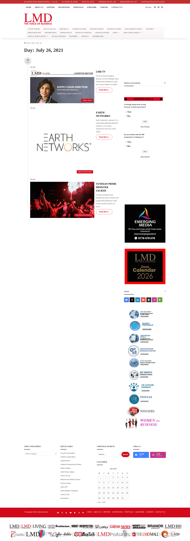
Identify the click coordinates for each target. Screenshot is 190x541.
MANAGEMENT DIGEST (133, 29)
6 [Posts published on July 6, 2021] (103, 482)
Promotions (64, 498)
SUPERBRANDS (97, 36)
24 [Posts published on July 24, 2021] (122, 493)
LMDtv (116, 32)
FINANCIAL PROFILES (83, 32)
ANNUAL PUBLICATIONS (38, 36)
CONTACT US (116, 7)
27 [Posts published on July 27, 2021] (104, 498)
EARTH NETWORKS (89, 101)
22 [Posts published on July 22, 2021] (113, 493)
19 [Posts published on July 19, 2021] (99, 493)
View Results (145, 127)
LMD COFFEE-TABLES (132, 32)
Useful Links (64, 494)
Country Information (67, 453)
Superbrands (65, 461)
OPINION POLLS (66, 32)
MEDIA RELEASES (34, 32)
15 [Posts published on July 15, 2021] (113, 488)
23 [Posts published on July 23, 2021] (118, 493)
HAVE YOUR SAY (50, 29)
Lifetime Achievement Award (70, 464)
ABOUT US (39, 7)
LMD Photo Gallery (67, 472)
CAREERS (104, 7)
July (37, 43)
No (129, 116)
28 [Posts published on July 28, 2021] (108, 498)
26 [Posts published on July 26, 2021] (99, 498)
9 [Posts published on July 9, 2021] (117, 482)
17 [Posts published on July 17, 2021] (122, 488)
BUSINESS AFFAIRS (114, 29)
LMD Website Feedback (69, 491)
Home (27, 43)
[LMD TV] (52, 81)
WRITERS (51, 7)
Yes (129, 112)
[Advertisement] (145, 59)
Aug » (104, 502)
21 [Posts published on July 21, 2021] (108, 493)
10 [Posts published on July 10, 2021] (122, 482)
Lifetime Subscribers (67, 457)
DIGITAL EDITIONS (59, 36)
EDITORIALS (64, 29)
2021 (33, 43)
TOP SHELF (150, 29)
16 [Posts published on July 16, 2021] (118, 488)
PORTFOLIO (78, 7)
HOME (28, 7)
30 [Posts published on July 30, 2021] (118, 498)
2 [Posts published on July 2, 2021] (117, 477)
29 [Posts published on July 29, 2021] (113, 498)
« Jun (99, 502)
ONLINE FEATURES (102, 32)
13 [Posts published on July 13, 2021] (104, 488)
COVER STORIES (34, 29)
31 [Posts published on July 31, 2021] (122, 498)
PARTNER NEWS (50, 32)
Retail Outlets (65, 468)
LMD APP (64, 487)
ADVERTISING (64, 7)
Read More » (86, 87)
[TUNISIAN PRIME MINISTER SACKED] (52, 162)
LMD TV (82, 71)
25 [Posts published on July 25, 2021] (127, 493)
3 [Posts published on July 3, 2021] (122, 477)
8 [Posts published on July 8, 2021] (113, 482)
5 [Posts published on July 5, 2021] (99, 482)
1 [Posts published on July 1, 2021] (113, 477)
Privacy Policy (65, 483)
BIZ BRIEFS (73, 36)
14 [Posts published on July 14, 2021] (108, 488)
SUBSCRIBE (91, 7)
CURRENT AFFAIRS (79, 29)
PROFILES (85, 36)
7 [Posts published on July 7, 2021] (108, 482)
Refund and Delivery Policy (70, 479)
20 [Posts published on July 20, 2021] (104, 493)
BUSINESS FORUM (96, 29)
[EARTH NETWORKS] (52, 121)
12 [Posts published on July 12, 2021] (99, 488)
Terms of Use (65, 476)
